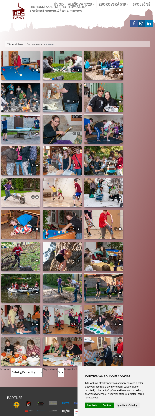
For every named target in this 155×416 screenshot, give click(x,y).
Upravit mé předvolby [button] (127, 405)
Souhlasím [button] (92, 405)
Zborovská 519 (112, 4)
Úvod (59, 4)
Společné (141, 4)
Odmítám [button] (107, 405)
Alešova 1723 (80, 4)
